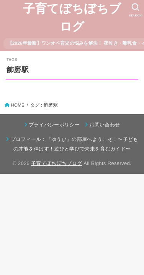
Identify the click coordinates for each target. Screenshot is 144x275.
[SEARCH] (135, 10)
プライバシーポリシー (54, 125)
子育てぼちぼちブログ (72, 17)
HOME (18, 105)
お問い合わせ (104, 125)
